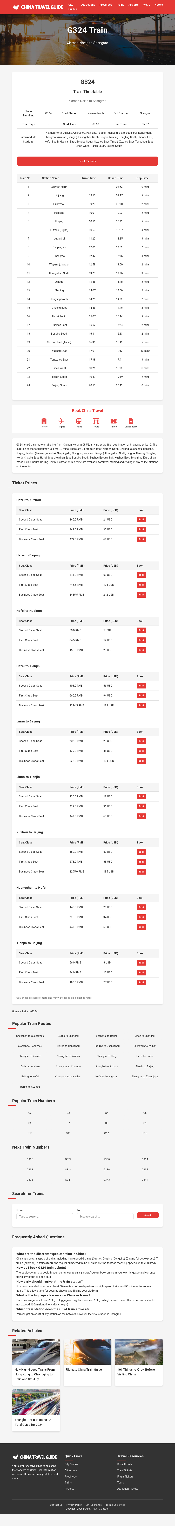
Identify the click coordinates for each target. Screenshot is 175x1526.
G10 (30, 1142)
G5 (145, 1119)
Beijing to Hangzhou (68, 1048)
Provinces (105, 4)
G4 (106, 1119)
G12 (106, 1142)
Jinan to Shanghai (144, 1037)
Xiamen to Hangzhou (30, 1048)
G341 (68, 1191)
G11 (68, 1142)
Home (15, 1012)
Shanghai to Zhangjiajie (145, 1082)
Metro (146, 4)
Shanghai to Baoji (107, 1059)
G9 (145, 1131)
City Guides (71, 1476)
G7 (68, 1131)
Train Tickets (124, 1482)
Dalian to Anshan (30, 1070)
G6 (30, 1131)
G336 (107, 1180)
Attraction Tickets (127, 1500)
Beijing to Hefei (30, 1082)
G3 (68, 1119)
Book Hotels (124, 1476)
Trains (120, 4)
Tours (120, 1494)
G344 (145, 1191)
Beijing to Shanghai (68, 1037)
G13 (145, 1142)
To (105, 1226)
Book (141, 521)
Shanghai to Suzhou (106, 1070)
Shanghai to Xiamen (30, 1059)
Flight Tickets (125, 1488)
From (44, 1226)
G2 (30, 1119)
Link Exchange (94, 1516)
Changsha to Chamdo (68, 1070)
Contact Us (56, 1516)
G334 (68, 1180)
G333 (30, 1180)
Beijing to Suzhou (30, 1092)
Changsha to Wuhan (68, 1059)
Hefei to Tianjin (145, 1059)
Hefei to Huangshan (106, 1082)
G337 (145, 1180)
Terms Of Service (115, 1516)
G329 (68, 1169)
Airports (134, 4)
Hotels (159, 4)
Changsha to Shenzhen (68, 1082)
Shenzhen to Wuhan (145, 1048)
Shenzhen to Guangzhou (30, 1037)
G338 (30, 1191)
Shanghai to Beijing (106, 1037)
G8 (106, 1131)
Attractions (88, 4)
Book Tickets (87, 162)
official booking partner (76, 1284)
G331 (145, 1169)
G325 (30, 1169)
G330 (107, 1169)
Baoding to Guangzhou (106, 1048)
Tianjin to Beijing (145, 1070)
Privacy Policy (74, 1516)
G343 (107, 1191)
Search (147, 1227)
